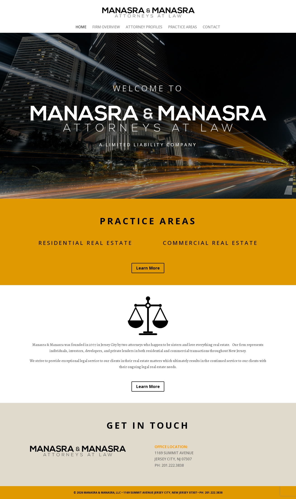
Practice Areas (182, 27)
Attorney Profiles (144, 27)
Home (81, 27)
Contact (211, 27)
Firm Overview (106, 27)
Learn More (148, 268)
